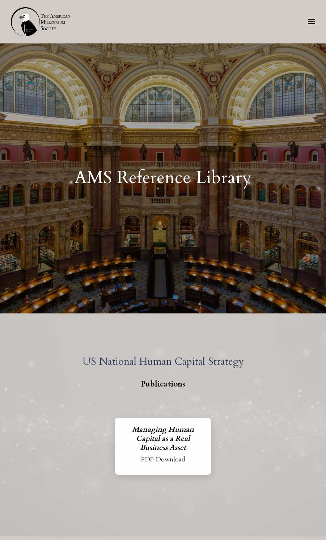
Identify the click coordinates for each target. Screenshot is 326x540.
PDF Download (163, 459)
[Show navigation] (309, 21)
